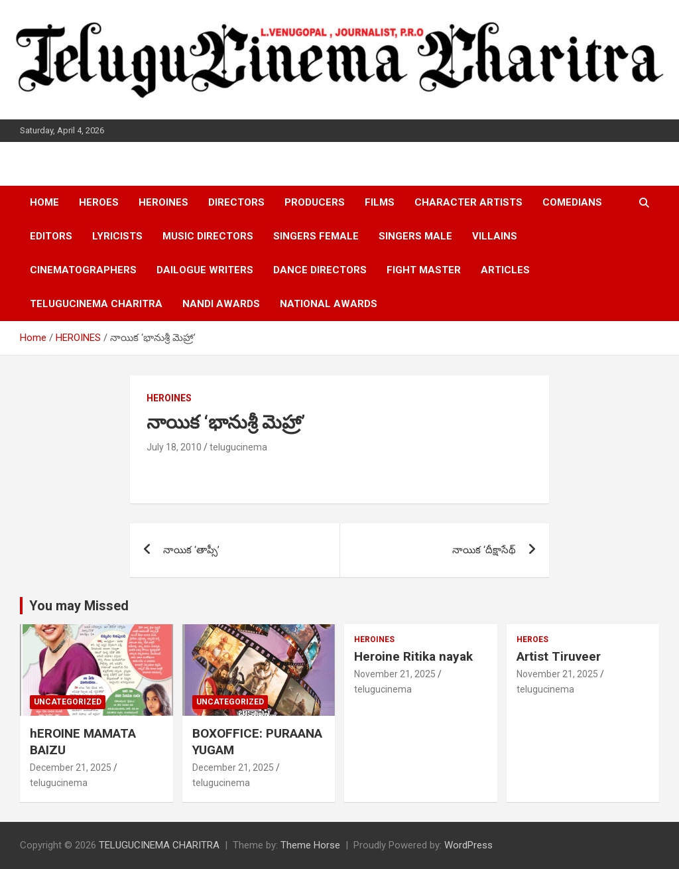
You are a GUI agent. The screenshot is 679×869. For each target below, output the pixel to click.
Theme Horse (310, 845)
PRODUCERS (314, 202)
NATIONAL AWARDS (328, 304)
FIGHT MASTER (424, 270)
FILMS (380, 202)
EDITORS (51, 236)
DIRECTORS (236, 202)
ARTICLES (505, 270)
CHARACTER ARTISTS (468, 202)
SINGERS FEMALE (316, 236)
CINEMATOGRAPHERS (83, 270)
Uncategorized (67, 701)
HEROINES (163, 202)
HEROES (99, 202)
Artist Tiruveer (559, 656)
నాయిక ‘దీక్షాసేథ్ (484, 550)
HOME (44, 202)
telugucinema (238, 447)
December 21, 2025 (70, 767)
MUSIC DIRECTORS (207, 236)
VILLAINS (494, 236)
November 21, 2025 (395, 674)
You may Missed (79, 606)
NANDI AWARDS (221, 304)
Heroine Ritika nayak (413, 656)
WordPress (468, 845)
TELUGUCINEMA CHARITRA (96, 304)
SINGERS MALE (415, 236)
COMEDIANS (572, 202)
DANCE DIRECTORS (320, 270)
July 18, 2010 (174, 447)
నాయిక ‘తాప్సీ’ (191, 550)
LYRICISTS (117, 236)
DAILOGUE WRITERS (204, 270)
